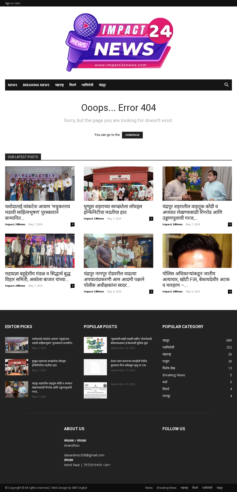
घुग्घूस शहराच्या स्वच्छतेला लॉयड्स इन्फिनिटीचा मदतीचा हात (113, 209)
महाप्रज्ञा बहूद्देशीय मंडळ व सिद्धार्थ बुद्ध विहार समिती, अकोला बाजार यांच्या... (38, 276)
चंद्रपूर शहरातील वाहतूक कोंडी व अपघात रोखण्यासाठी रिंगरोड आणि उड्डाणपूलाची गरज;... (192, 212)
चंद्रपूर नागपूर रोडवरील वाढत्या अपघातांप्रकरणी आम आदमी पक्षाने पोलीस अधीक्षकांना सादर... (114, 279)
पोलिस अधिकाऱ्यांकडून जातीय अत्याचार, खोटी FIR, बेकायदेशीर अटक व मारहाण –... (196, 279)
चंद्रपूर (102, 85)
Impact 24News (15, 224)
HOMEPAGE (132, 135)
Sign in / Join (12, 3)
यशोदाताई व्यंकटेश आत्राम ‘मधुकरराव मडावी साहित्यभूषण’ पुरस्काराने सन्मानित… (37, 212)
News (12, 85)
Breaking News (36, 85)
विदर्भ (72, 85)
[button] (226, 85)
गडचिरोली (87, 85)
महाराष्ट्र (59, 85)
